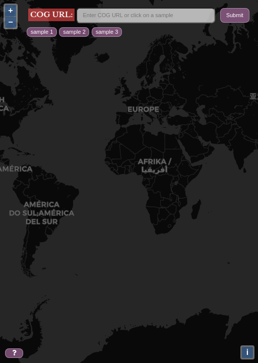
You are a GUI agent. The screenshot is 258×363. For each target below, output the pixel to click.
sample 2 (74, 32)
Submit (234, 15)
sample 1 (42, 32)
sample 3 (107, 32)
